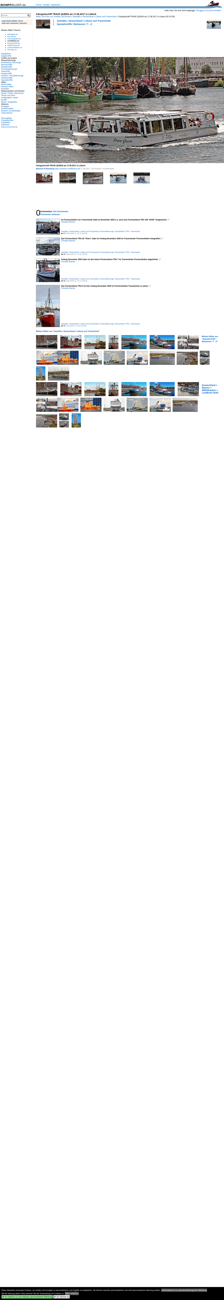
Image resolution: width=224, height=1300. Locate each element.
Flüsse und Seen (8, 95)
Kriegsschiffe (6, 73)
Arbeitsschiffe (6, 78)
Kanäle (4, 100)
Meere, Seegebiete (9, 102)
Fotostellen (5, 122)
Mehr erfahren (71, 1293)
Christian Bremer (68, 222)
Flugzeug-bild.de (13, 43)
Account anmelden (213, 10)
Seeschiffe (5, 71)
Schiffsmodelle (7, 108)
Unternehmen (7, 113)
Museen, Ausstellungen (11, 111)
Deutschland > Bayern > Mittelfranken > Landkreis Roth (210, 389)
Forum (39, 5)
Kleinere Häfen (7, 87)
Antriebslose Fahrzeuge (11, 62)
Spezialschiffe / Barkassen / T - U (74, 24)
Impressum (55, 5)
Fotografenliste (7, 120)
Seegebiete (6, 54)
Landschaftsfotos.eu (14, 47)
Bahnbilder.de (12, 34)
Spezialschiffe (7, 80)
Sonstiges (5, 106)
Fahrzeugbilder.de (14, 39)
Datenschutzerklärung (9, 127)
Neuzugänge (6, 118)
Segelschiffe (6, 56)
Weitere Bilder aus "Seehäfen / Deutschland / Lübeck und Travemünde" (68, 331)
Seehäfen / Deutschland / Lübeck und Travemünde (84, 21)
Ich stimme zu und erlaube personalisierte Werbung (27, 1297)
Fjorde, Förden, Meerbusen (12, 93)
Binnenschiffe (6, 65)
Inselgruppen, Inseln (9, 97)
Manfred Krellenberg (45, 169)
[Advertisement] (47, 41)
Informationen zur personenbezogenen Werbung (184, 1290)
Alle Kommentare (60, 211)
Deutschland (88, 17)
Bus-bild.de (11, 36)
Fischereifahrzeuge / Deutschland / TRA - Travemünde (120, 231)
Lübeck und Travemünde (105, 17)
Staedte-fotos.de (13, 45)
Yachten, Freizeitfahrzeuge (12, 76)
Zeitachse (5, 125)
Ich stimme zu (61, 1297)
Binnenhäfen (6, 84)
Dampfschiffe (6, 67)
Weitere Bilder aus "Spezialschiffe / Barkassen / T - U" (210, 339)
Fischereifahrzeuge (9, 69)
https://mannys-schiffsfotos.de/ (67, 169)
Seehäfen (77, 17)
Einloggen (200, 10)
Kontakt (46, 5)
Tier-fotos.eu (12, 50)
